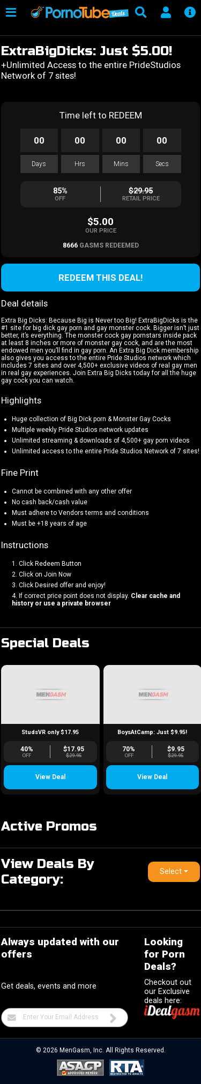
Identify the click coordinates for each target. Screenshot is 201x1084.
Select (171, 871)
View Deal (50, 777)
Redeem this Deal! (100, 277)
